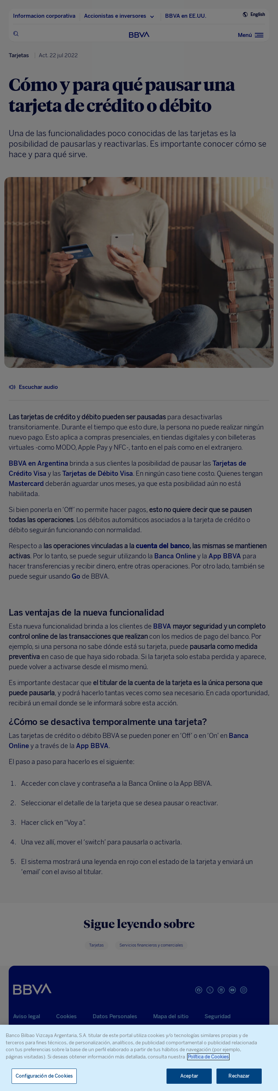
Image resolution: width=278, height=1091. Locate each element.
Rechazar (238, 1076)
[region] (139, 1058)
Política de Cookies (208, 1056)
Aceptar (189, 1076)
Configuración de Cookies (44, 1076)
